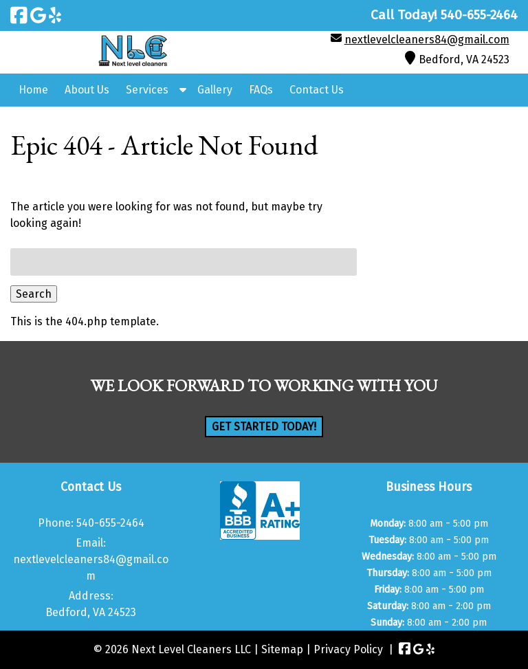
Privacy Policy (348, 649)
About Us (87, 89)
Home (33, 89)
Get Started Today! (264, 426)
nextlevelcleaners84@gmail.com (426, 39)
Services (147, 89)
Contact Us (316, 89)
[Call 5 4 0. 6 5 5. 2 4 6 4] (479, 15)
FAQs (261, 89)
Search (34, 293)
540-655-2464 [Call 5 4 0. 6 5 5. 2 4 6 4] (110, 522)
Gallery (214, 89)
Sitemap (282, 649)
